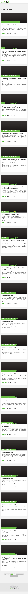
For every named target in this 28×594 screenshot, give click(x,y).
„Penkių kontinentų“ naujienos (10, 22)
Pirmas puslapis (7, 574)
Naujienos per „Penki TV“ (8, 292)
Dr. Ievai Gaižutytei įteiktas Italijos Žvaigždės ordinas (14, 268)
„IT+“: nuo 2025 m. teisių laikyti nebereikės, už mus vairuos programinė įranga (14, 107)
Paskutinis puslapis (14, 576)
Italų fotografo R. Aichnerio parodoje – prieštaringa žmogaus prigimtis (14, 187)
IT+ (3, 48)
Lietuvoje (4, 184)
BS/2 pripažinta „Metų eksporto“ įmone (12, 214)
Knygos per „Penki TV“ (7, 554)
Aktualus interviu (7, 423)
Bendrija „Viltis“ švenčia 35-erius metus (12, 25)
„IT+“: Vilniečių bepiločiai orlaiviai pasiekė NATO (14, 52)
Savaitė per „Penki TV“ (7, 397)
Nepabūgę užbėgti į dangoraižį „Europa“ (12, 133)
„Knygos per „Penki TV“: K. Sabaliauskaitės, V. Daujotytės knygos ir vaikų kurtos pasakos (14, 558)
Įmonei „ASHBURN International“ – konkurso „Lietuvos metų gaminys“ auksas (14, 160)
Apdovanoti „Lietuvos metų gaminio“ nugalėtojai (14, 241)
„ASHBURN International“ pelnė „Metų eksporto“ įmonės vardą (14, 79)
